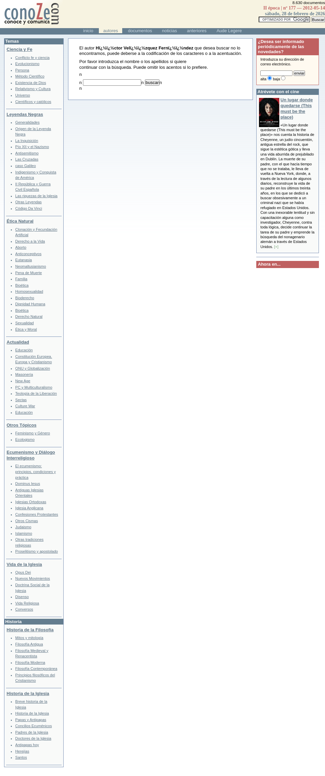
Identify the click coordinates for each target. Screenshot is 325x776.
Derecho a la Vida (30, 241)
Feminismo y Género (32, 433)
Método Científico (29, 76)
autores (110, 30)
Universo (22, 95)
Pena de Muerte (28, 273)
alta (263, 79)
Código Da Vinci (28, 208)
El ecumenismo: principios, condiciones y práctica (35, 471)
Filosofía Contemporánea (36, 669)
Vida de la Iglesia (24, 564)
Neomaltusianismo (30, 266)
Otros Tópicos (22, 425)
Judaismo (23, 527)
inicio (88, 30)
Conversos (24, 609)
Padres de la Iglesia (31, 732)
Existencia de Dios (30, 83)
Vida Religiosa (27, 603)
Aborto (20, 247)
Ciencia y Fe (19, 49)
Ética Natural (20, 221)
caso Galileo (25, 166)
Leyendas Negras (25, 114)
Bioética (21, 285)
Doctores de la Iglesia (33, 738)
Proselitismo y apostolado (36, 551)
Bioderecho (24, 298)
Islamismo (23, 533)
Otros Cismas (26, 521)
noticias (169, 30)
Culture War (25, 406)
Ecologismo (25, 439)
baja (276, 79)
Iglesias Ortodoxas (30, 502)
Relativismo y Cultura (32, 89)
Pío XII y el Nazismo (32, 147)
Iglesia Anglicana (29, 508)
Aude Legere (229, 30)
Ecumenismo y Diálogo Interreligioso (31, 455)
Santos (21, 757)
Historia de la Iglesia (28, 693)
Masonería (24, 374)
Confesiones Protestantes (36, 514)
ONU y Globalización (32, 368)
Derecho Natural (28, 316)
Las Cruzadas (26, 159)
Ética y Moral (26, 329)
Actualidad (18, 342)
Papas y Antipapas (30, 720)
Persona (22, 70)
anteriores (197, 30)
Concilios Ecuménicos (33, 726)
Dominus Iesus (27, 484)
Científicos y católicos (33, 102)
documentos (140, 30)
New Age (22, 381)
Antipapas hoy (27, 745)
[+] (276, 247)
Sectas (21, 400)
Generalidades (27, 122)
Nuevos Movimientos (32, 578)
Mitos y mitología (29, 638)
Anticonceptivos (28, 254)
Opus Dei (23, 572)
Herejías (22, 751)
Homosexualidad (29, 291)
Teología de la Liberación (36, 393)
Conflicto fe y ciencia (32, 58)
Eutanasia (23, 260)
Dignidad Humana (30, 304)
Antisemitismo (27, 153)
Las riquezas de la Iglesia (36, 196)
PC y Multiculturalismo (33, 387)
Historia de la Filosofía (30, 629)
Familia (21, 279)
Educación (24, 350)
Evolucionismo (27, 64)
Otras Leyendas (28, 202)
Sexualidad (24, 323)
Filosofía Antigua (29, 644)
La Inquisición (26, 141)
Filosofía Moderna (30, 662)
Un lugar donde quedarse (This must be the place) (297, 108)
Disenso (22, 597)
